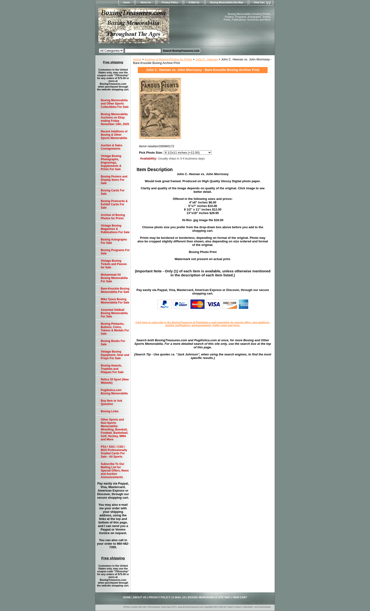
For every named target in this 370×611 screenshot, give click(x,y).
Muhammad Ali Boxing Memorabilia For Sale (114, 278)
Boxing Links (109, 411)
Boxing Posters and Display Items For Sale (114, 180)
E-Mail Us (194, 2)
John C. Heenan (207, 59)
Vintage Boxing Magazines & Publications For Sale (115, 229)
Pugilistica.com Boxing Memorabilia (114, 391)
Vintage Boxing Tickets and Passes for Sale (114, 264)
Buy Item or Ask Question (111, 402)
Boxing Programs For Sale (115, 252)
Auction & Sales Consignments (111, 147)
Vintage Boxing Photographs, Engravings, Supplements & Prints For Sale (111, 162)
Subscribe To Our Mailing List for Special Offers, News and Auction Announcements (115, 470)
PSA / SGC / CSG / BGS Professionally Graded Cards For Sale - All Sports (114, 451)
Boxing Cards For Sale (113, 192)
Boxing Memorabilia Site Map (226, 2)
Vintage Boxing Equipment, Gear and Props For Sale (115, 355)
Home (137, 59)
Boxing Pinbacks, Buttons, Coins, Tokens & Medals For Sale (115, 328)
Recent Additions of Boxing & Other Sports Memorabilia (114, 135)
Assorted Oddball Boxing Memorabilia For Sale (114, 313)
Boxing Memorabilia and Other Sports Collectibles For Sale (115, 104)
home (126, 2)
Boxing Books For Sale (113, 342)
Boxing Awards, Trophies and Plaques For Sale (112, 369)
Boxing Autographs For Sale (114, 241)
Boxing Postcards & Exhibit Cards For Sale (114, 204)
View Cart (259, 2)
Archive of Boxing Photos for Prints (168, 59)
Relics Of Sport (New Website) (115, 381)
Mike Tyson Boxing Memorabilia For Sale (115, 301)
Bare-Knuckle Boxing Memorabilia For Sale (115, 290)
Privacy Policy (170, 2)
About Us (145, 2)
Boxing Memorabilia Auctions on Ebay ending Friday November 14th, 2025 (115, 119)
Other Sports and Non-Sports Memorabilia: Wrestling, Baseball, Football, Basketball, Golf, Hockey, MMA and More (114, 429)
